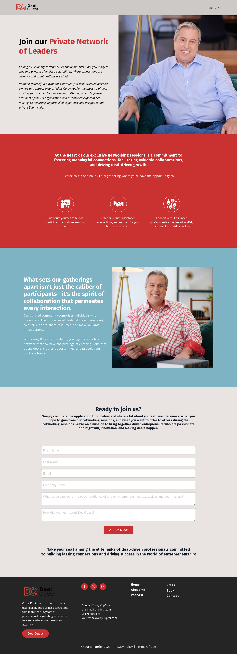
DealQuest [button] (35, 633)
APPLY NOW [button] (118, 530)
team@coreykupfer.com (102, 618)
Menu (214, 8)
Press (171, 585)
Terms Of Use (146, 647)
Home (135, 584)
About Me (138, 590)
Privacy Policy (123, 647)
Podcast (137, 595)
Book (170, 590)
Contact (173, 596)
